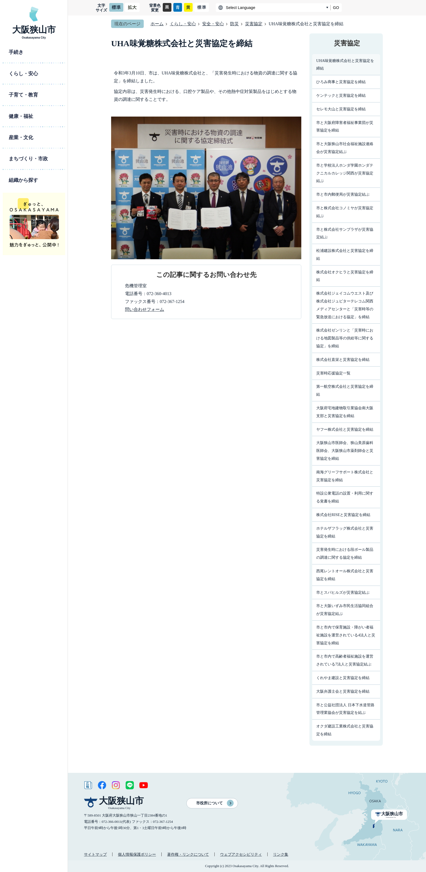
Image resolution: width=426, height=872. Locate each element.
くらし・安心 (183, 23)
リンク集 (280, 854)
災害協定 (253, 23)
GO (336, 7)
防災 (234, 23)
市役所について (209, 803)
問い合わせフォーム (144, 309)
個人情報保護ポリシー (137, 854)
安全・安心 (213, 23)
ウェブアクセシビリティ (241, 854)
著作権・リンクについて (188, 854)
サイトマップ (95, 854)
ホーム (157, 23)
